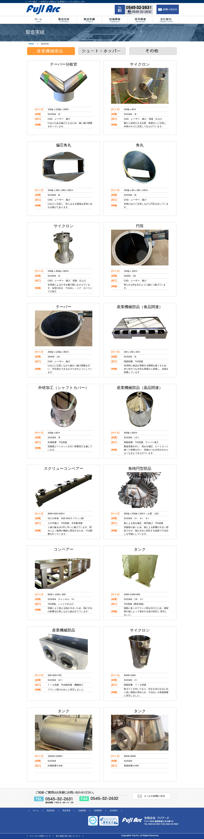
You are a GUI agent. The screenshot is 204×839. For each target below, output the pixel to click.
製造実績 (66, 810)
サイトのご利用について (40, 836)
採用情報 (98, 810)
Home (31, 44)
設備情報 (82, 810)
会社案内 (113, 810)
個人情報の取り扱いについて (68, 836)
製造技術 (51, 810)
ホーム (36, 810)
